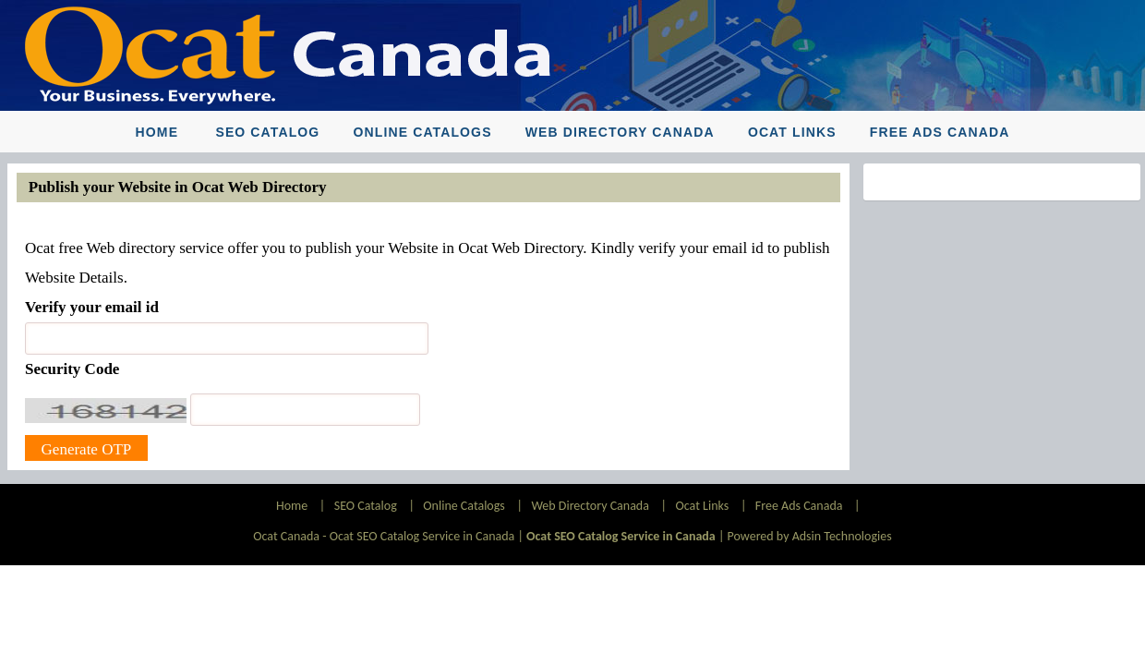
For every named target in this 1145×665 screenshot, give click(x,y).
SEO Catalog (267, 132)
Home (157, 132)
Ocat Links (792, 132)
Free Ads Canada (940, 132)
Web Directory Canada (620, 132)
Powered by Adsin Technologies (810, 536)
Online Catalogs (423, 132)
